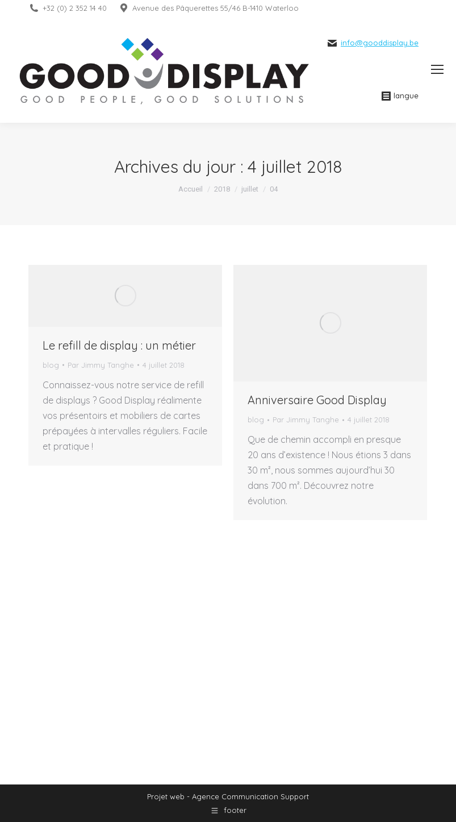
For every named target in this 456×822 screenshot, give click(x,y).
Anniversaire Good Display (317, 400)
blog (51, 365)
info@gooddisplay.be (380, 42)
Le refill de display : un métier (119, 345)
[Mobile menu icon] (437, 69)
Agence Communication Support (250, 796)
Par (101, 365)
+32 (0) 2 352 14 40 (75, 8)
